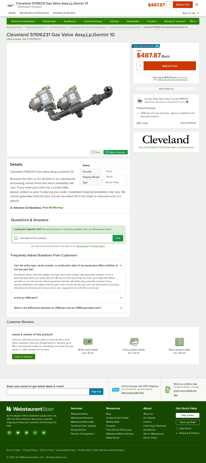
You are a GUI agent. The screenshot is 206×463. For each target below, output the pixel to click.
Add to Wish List (166, 89)
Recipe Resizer (78, 430)
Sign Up (96, 391)
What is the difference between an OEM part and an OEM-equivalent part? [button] (57, 307)
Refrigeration (49, 21)
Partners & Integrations (82, 434)
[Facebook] (26, 432)
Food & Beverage (93, 21)
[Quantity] (140, 65)
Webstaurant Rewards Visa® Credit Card (172, 80)
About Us (148, 414)
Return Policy (150, 437)
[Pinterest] (43, 432)
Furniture (152, 21)
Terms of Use (82, 246)
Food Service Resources (118, 430)
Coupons (110, 426)
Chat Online (183, 428)
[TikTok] (35, 432)
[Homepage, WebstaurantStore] (30, 12)
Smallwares (70, 21)
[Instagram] (9, 432)
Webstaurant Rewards (82, 418)
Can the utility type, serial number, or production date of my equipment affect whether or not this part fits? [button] (66, 267)
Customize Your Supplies (83, 426)
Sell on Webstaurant (153, 434)
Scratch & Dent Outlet (117, 418)
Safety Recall (112, 437)
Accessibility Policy (66, 450)
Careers (147, 422)
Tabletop (114, 21)
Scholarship (149, 430)
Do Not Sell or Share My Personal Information (101, 450)
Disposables (133, 21)
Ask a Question (116, 152)
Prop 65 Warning (52, 207)
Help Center (187, 415)
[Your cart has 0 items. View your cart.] (194, 11)
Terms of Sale (13, 450)
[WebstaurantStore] (34, 408)
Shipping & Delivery (187, 433)
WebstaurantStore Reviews (120, 434)
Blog (108, 414)
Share (96, 152)
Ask (118, 238)
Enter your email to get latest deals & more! (35, 386)
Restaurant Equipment (23, 21)
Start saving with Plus (133, 392)
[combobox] (101, 11)
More (194, 21)
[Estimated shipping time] (187, 101)
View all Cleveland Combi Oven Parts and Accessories (166, 147)
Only (139, 51)
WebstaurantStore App (82, 422)
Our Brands (149, 418)
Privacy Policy (99, 246)
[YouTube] (18, 432)
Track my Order (188, 422)
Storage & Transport (174, 21)
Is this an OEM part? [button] (25, 297)
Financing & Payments (154, 426)
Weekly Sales (113, 422)
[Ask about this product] (68, 238)
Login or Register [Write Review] (23, 356)
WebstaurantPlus (79, 414)
